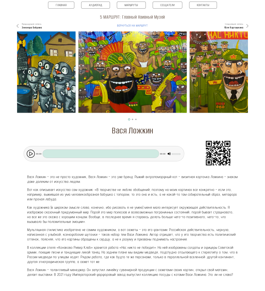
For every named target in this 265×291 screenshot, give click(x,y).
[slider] (101, 153)
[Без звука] (169, 153)
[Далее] (241, 72)
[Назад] (24, 72)
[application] (104, 153)
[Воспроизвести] (31, 153)
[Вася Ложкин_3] (132, 72)
